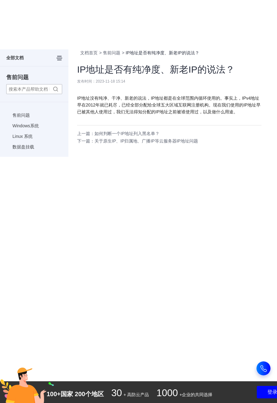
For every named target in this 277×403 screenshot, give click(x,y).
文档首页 (89, 52)
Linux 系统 (22, 136)
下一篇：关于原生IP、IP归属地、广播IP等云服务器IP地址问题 (137, 140)
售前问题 (17, 77)
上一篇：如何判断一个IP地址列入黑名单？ (118, 133)
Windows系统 (25, 125)
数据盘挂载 (23, 146)
